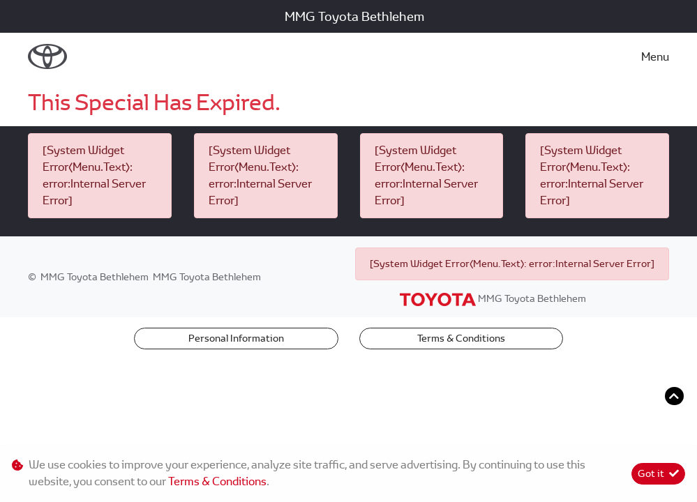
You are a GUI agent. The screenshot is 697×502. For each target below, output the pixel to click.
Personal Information (236, 338)
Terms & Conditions (461, 338)
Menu (655, 57)
